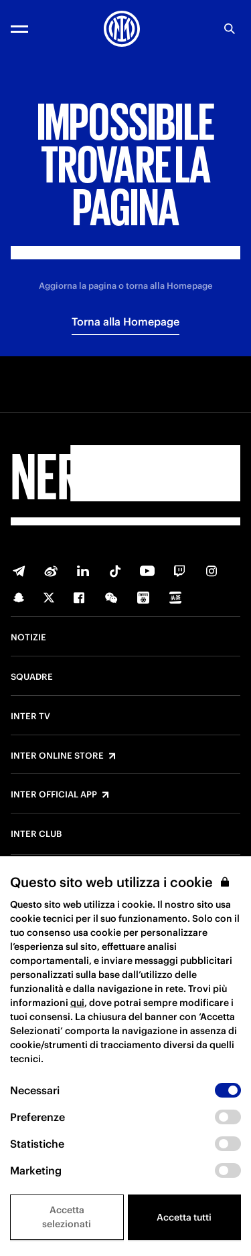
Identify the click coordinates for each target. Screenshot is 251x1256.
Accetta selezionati (66, 1217)
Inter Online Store (57, 756)
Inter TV (30, 716)
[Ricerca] (229, 29)
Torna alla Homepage (125, 321)
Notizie (28, 637)
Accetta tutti (184, 1217)
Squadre (32, 677)
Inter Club (36, 834)
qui (77, 1003)
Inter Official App (54, 794)
